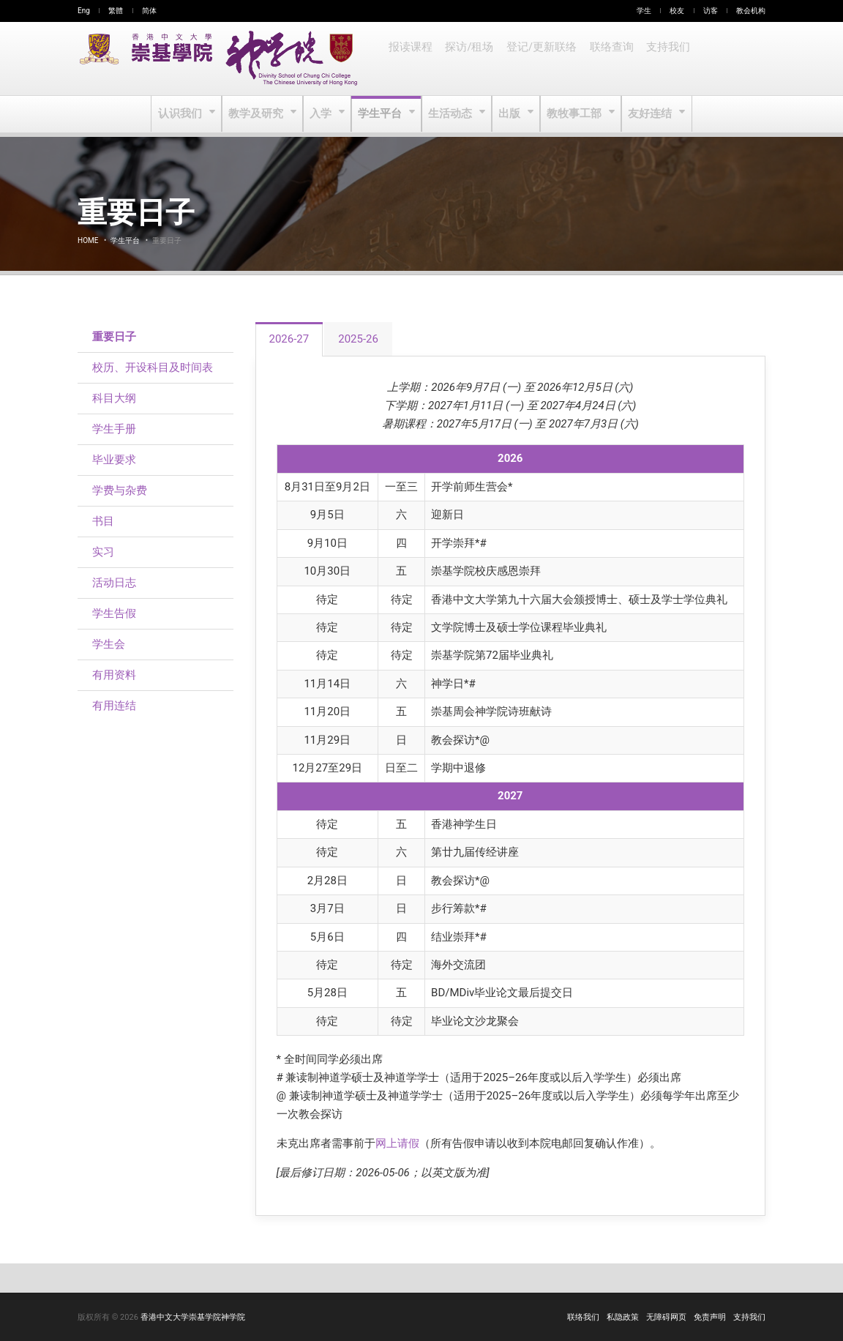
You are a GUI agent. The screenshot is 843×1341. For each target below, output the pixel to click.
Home (88, 240)
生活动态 (450, 114)
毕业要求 (114, 459)
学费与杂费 (119, 490)
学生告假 (114, 613)
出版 (509, 114)
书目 (103, 521)
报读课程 (409, 58)
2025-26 (358, 338)
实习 (103, 552)
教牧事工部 (573, 114)
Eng (84, 11)
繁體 (115, 11)
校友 (677, 11)
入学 (323, 114)
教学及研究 (259, 114)
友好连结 (647, 114)
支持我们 (661, 58)
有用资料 (114, 674)
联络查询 (605, 58)
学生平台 (381, 114)
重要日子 (114, 336)
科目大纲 (114, 398)
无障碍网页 (666, 1317)
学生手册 (114, 429)
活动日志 (114, 582)
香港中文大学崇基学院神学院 (192, 1317)
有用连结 (114, 705)
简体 (149, 11)
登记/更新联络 (538, 58)
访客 (710, 11)
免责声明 (710, 1317)
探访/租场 (467, 58)
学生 (644, 11)
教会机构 (750, 11)
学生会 (108, 644)
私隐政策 (623, 1317)
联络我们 (583, 1317)
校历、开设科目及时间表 (152, 367)
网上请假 (397, 1143)
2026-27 (289, 338)
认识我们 (184, 114)
